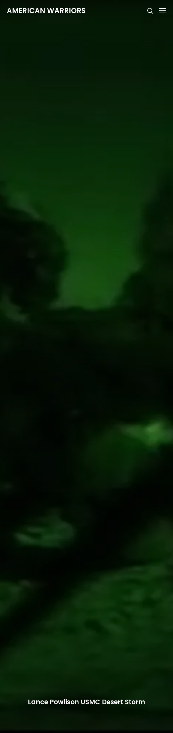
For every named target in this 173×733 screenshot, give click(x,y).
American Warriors (46, 11)
